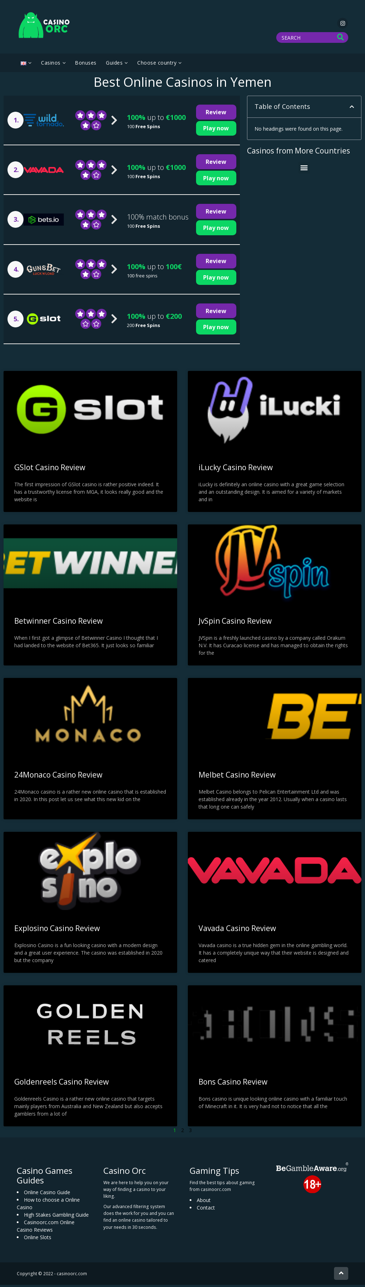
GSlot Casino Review (49, 469)
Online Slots (37, 1239)
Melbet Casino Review (237, 776)
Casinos (51, 64)
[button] (352, 108)
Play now (216, 130)
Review (216, 114)
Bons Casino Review (233, 1084)
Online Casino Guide (47, 1194)
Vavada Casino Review (237, 930)
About (204, 1202)
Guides (114, 64)
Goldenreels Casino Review (61, 1084)
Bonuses (86, 64)
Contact (206, 1209)
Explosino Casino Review (57, 930)
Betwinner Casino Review (58, 623)
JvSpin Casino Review (235, 623)
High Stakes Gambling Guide (56, 1216)
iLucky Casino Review (236, 469)
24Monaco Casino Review (58, 776)
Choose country (156, 64)
